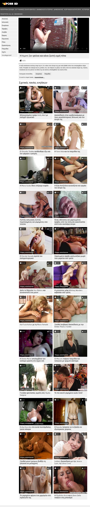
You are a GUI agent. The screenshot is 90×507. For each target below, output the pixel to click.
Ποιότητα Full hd (6, 14)
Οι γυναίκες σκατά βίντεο (25, 9)
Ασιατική (5, 19)
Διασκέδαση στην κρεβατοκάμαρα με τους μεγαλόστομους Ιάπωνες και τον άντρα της (69, 117)
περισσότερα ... (40, 77)
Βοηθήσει (19, 14)
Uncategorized (6, 55)
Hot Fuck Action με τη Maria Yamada (34, 324)
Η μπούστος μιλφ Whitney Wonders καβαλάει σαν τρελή (68, 291)
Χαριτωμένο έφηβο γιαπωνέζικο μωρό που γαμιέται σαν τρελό (69, 257)
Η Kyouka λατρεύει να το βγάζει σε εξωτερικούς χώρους (68, 428)
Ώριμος (4, 35)
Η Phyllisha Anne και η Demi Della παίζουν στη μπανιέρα (67, 496)
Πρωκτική (5, 39)
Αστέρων (85, 9)
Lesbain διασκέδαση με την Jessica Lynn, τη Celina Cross (68, 462)
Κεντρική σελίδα (7, 9)
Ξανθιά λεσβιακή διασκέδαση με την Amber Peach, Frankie (69, 325)
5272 (24, 61)
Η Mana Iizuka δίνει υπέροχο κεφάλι (34, 186)
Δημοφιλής (58, 9)
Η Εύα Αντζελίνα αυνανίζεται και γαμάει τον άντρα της (70, 187)
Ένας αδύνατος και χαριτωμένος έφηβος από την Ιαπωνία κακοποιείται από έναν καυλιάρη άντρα (69, 222)
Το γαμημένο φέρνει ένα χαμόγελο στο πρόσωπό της (35, 496)
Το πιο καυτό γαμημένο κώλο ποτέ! (68, 393)
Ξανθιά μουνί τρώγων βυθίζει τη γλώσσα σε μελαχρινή (33, 462)
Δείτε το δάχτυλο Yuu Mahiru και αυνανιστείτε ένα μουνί (32, 291)
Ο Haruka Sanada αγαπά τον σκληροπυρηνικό (31, 257)
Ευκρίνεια (5, 25)
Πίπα (3, 42)
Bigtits (4, 52)
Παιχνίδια (5, 49)
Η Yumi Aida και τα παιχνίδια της (67, 151)
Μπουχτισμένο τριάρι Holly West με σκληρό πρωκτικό (34, 116)
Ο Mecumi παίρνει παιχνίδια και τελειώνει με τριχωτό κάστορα (67, 360)
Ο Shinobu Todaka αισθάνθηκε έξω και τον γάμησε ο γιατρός (35, 152)
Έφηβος (4, 29)
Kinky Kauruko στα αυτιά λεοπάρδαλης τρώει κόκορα (35, 428)
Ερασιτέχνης (6, 45)
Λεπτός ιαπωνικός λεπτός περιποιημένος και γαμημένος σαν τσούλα (34, 222)
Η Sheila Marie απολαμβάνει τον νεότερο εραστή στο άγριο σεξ (32, 360)
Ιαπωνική (5, 22)
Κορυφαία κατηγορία (72, 9)
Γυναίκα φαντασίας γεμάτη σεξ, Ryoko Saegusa (35, 394)
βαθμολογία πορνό (45, 9)
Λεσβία (4, 32)
